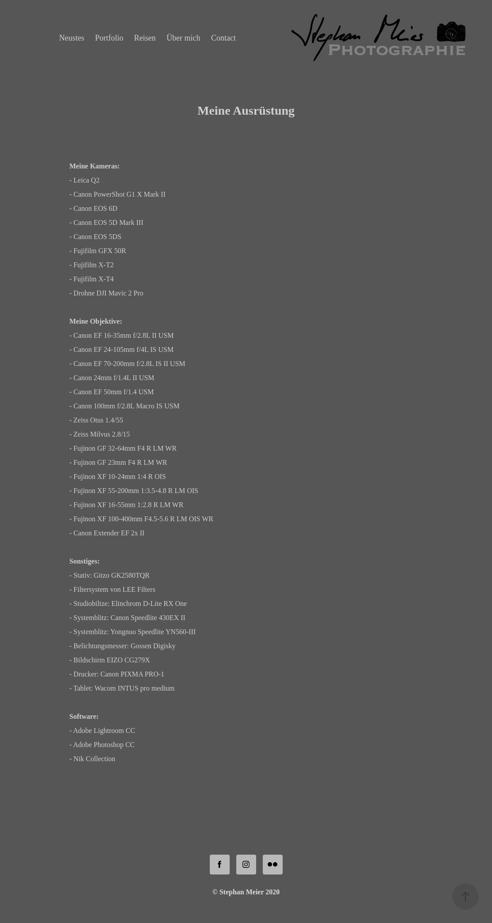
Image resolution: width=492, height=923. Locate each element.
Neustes (71, 38)
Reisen (145, 38)
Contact (223, 38)
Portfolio (109, 38)
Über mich (183, 38)
